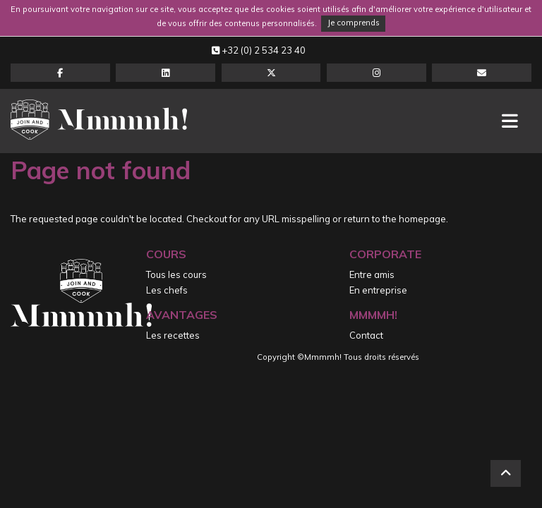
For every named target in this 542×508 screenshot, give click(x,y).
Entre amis (372, 274)
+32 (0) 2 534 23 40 (259, 50)
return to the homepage (395, 218)
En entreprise (378, 290)
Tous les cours (176, 274)
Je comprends (353, 23)
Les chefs (167, 290)
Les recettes (173, 335)
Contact (366, 335)
